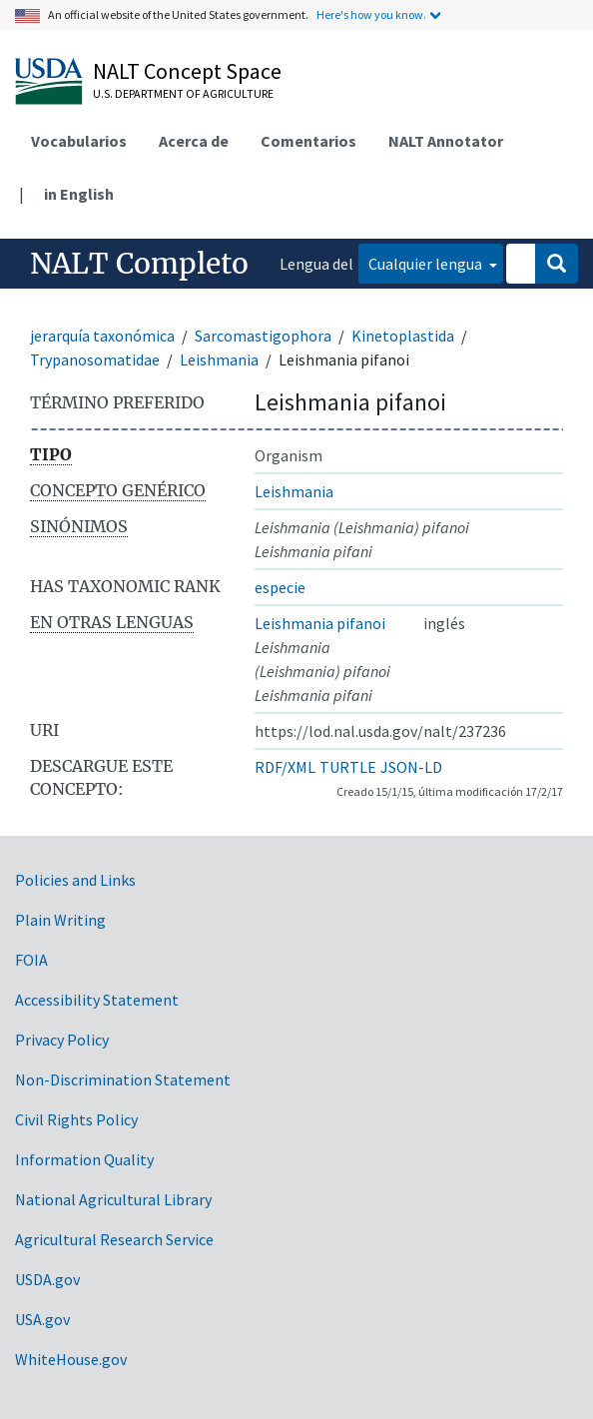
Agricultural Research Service (114, 1239)
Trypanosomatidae (95, 359)
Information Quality (84, 1159)
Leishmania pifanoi (320, 623)
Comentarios (308, 141)
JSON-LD (411, 767)
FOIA (31, 960)
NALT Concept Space (187, 71)
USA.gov (42, 1319)
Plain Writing (60, 920)
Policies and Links (75, 880)
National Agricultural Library (113, 1199)
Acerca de (194, 141)
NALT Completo (139, 264)
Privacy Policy (62, 1040)
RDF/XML (285, 767)
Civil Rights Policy (76, 1119)
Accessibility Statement (97, 1000)
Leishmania (219, 359)
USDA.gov (47, 1279)
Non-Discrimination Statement (123, 1079)
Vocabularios (79, 141)
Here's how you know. (371, 14)
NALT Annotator (445, 141)
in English (79, 194)
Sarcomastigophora (263, 336)
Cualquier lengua (426, 264)
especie (280, 587)
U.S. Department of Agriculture (183, 93)
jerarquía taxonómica (102, 336)
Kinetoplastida (402, 336)
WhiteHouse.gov (71, 1359)
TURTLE (347, 767)
